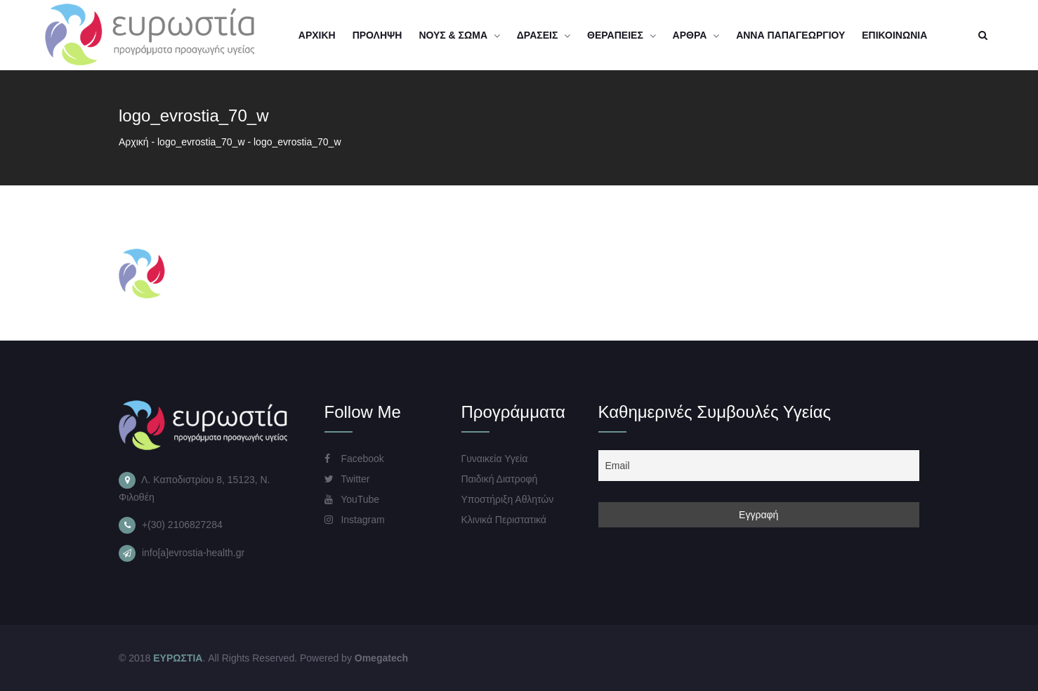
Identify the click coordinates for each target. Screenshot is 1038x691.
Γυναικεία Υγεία (494, 458)
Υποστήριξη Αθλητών (507, 499)
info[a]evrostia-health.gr (193, 552)
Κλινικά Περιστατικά (503, 519)
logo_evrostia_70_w (201, 141)
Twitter (347, 479)
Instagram (354, 519)
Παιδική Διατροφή (499, 479)
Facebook (354, 458)
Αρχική (134, 141)
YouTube (352, 499)
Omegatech (381, 658)
